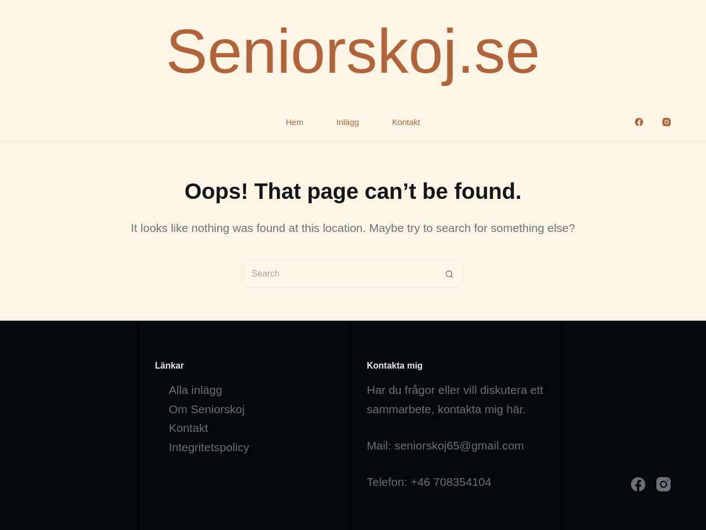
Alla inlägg (195, 389)
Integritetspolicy (209, 447)
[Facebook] (639, 122)
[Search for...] (339, 274)
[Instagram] (666, 122)
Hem (294, 122)
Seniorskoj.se (353, 51)
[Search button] (449, 274)
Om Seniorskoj (207, 409)
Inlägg (347, 122)
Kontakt (406, 122)
